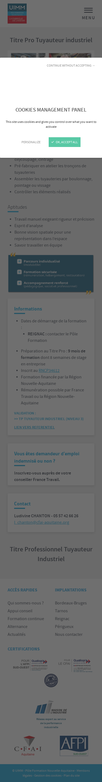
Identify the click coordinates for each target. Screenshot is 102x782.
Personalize (31, 142)
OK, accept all (64, 142)
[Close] (51, 391)
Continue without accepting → (71, 65)
